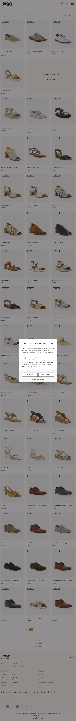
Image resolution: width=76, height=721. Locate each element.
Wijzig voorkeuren (38, 379)
